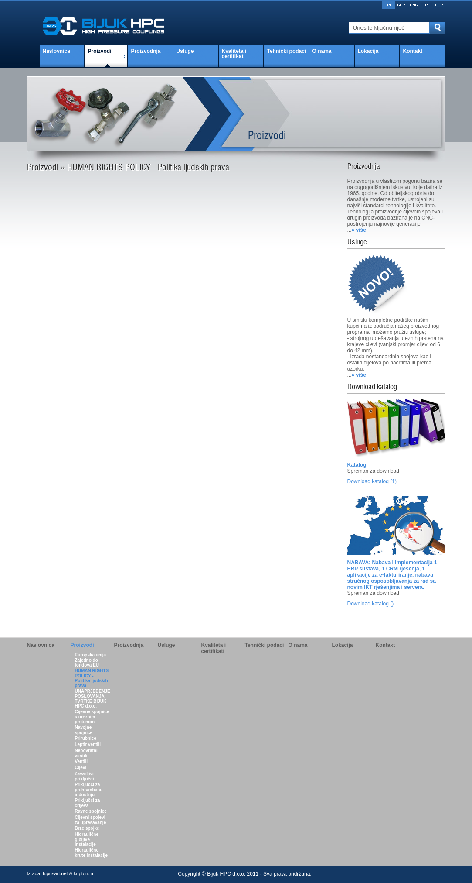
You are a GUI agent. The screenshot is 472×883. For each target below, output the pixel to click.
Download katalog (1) (372, 481)
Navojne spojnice (84, 730)
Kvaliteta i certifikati (234, 53)
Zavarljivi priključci (84, 776)
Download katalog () (370, 604)
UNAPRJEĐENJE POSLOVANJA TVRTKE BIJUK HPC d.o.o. (92, 698)
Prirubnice (85, 738)
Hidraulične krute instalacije (91, 853)
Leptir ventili (88, 744)
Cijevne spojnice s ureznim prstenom (92, 716)
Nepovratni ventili (86, 753)
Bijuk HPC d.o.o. (226, 874)
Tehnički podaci (286, 51)
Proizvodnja (146, 51)
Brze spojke (87, 828)
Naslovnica (56, 51)
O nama (322, 51)
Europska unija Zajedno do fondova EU (90, 660)
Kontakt (413, 51)
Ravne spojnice (91, 811)
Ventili (81, 761)
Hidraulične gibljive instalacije (86, 839)
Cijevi (81, 767)
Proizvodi (100, 51)
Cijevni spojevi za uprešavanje (90, 820)
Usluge (185, 51)
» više (359, 230)
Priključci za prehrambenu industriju (89, 789)
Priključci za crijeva (87, 803)
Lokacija (368, 51)
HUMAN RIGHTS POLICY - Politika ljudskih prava (92, 678)
